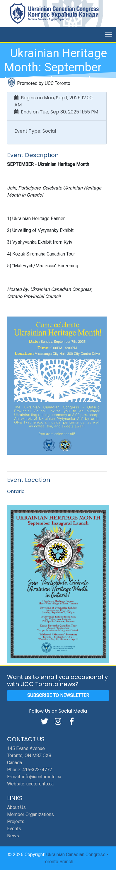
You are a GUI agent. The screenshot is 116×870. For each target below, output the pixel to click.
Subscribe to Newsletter (58, 695)
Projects (15, 821)
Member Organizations (30, 814)
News (13, 835)
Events (14, 828)
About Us (16, 807)
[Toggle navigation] (108, 34)
